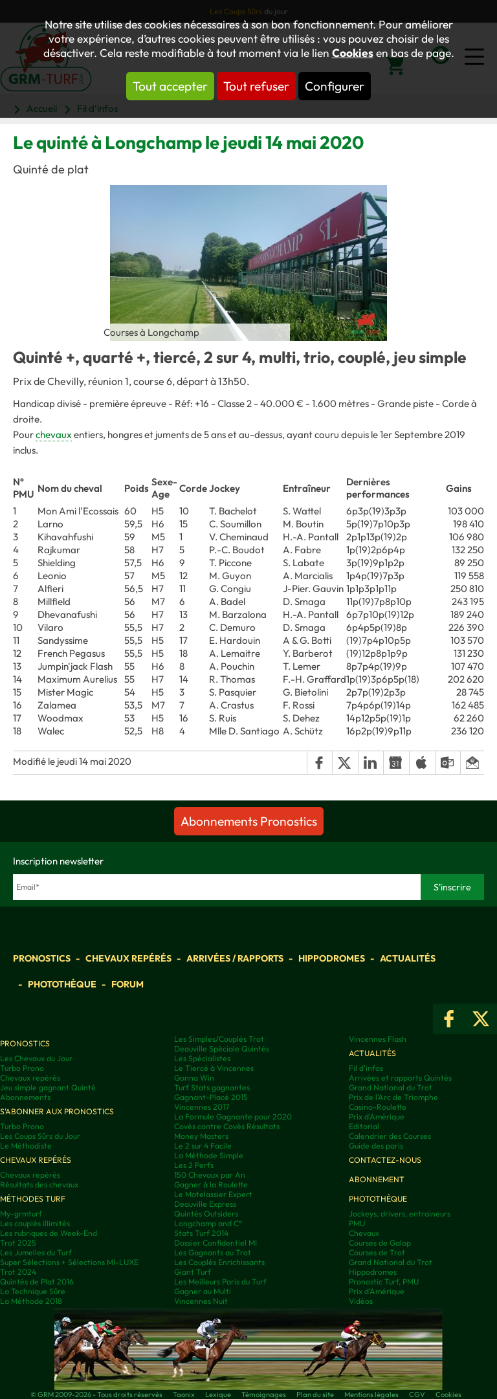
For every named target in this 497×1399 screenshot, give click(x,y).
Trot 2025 (18, 1243)
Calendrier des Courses (390, 1136)
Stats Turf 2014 (201, 1233)
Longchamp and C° (208, 1223)
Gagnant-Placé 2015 (211, 1097)
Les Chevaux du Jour (36, 1058)
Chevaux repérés (128, 958)
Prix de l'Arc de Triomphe (393, 1097)
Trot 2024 (18, 1272)
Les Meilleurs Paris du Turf (220, 1281)
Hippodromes (331, 958)
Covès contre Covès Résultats (227, 1126)
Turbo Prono (22, 1068)
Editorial (364, 1126)
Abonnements (25, 1097)
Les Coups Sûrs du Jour (40, 1136)
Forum (127, 984)
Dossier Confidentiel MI (215, 1243)
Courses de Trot (377, 1252)
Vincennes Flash (377, 1039)
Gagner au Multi (202, 1291)
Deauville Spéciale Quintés (221, 1048)
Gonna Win (194, 1078)
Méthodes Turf (32, 1199)
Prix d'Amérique (376, 1116)
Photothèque (62, 984)
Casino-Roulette (377, 1107)
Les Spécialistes (202, 1058)
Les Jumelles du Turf (36, 1252)
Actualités (408, 958)
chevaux (54, 434)
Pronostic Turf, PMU (384, 1281)
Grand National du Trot (390, 1087)
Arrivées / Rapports (234, 958)
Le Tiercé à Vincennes (214, 1068)
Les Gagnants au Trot (212, 1252)
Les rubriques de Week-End (48, 1233)
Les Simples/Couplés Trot (219, 1039)
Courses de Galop (380, 1243)
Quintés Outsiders (206, 1213)
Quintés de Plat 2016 (37, 1281)
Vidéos (361, 1301)
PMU (357, 1223)
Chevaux (364, 1233)
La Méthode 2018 (31, 1301)
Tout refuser (256, 86)
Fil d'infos (366, 1068)
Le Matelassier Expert (213, 1194)
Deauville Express (205, 1204)
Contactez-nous (385, 1160)
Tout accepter (170, 86)
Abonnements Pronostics (249, 821)
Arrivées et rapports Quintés (400, 1078)
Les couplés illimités (35, 1223)
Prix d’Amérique (376, 1291)
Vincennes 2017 (201, 1107)
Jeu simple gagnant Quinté (48, 1087)
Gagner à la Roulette (211, 1184)
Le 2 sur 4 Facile (203, 1146)
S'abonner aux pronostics (57, 1111)
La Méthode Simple (208, 1155)
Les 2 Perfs (194, 1165)
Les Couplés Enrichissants (219, 1262)
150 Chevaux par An (209, 1175)
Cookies (352, 53)
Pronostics (42, 958)
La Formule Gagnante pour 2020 (233, 1116)
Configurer (334, 86)
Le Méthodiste (26, 1146)
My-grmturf (21, 1213)
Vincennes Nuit (201, 1301)
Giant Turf (192, 1272)
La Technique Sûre (32, 1291)
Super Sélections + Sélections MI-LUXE (69, 1262)
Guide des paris (376, 1146)
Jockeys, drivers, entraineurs (399, 1213)
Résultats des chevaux (39, 1184)
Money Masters (201, 1136)
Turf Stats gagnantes (212, 1087)
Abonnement (376, 1179)
